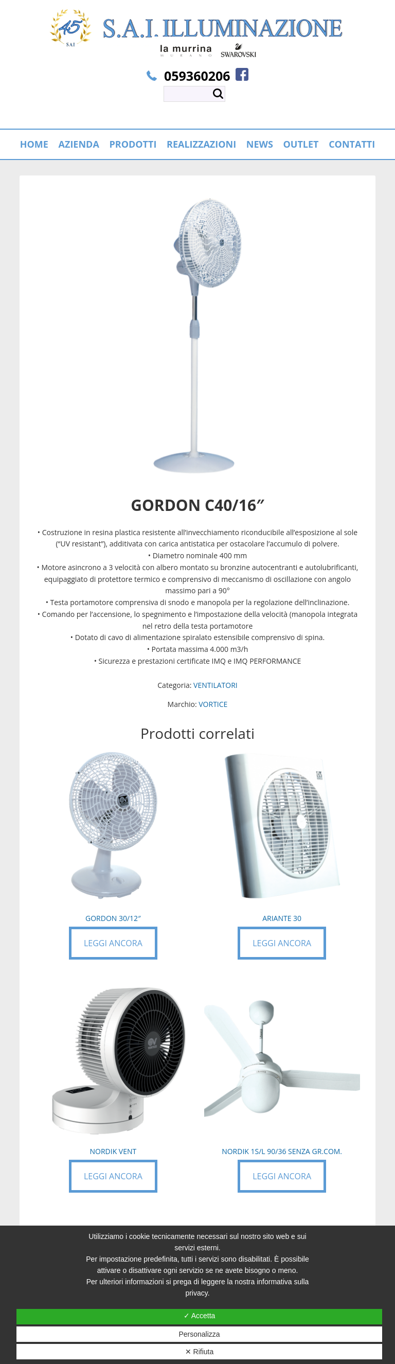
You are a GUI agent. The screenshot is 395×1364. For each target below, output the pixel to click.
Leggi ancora (113, 943)
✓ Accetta (200, 1316)
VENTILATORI (215, 685)
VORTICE (213, 704)
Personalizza (199, 1334)
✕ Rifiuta (199, 1352)
